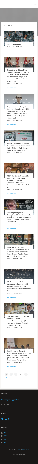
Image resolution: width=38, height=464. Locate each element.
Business (21, 62)
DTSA (8, 205)
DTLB (28, 203)
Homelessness (19, 64)
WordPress (25, 450)
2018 (5, 442)
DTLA (15, 38)
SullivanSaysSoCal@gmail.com (10, 400)
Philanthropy (22, 65)
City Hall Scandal (26, 136)
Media (29, 137)
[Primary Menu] (35, 4)
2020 (5, 436)
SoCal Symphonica (14, 44)
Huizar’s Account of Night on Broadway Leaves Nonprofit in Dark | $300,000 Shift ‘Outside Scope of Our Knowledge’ (18, 146)
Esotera (18, 450)
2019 (5, 439)
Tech (18, 312)
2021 (5, 433)
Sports (29, 102)
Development (25, 168)
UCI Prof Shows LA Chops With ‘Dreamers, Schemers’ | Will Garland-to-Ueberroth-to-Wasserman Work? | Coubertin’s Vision (19, 286)
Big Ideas (9, 38)
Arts (8, 62)
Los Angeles (22, 38)
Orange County (12, 65)
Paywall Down (16, 40)
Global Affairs (11, 100)
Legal (23, 205)
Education (10, 64)
